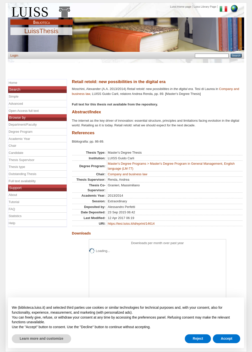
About (13, 195)
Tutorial (14, 202)
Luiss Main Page (41, 10)
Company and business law (127, 174)
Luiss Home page (180, 6)
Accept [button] (226, 338)
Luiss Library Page (205, 6)
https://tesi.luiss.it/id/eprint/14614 (131, 223)
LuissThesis (41, 31)
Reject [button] (198, 338)
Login (14, 55)
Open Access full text (24, 111)
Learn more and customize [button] (41, 338)
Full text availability (22, 181)
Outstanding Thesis (22, 174)
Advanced (16, 103)
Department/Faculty (23, 124)
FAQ (12, 209)
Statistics (15, 216)
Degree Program (20, 131)
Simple (13, 96)
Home (13, 83)
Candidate (16, 153)
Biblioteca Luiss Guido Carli (41, 19)
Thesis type (17, 167)
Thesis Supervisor (21, 160)
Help (12, 223)
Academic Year (19, 139)
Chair (12, 145)
